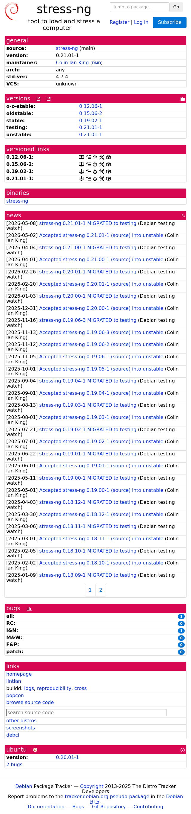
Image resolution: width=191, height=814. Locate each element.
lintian (13, 681)
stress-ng (67, 48)
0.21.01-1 (90, 127)
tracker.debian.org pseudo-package (107, 796)
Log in (141, 22)
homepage (19, 674)
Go (176, 6)
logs (29, 688)
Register (120, 22)
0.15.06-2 (90, 113)
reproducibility (54, 688)
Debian (23, 786)
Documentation (46, 807)
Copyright (91, 786)
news (13, 215)
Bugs (78, 807)
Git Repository (109, 807)
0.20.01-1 (67, 757)
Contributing (149, 807)
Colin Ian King (72, 62)
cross (80, 688)
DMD (96, 63)
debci (12, 735)
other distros (21, 720)
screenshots (20, 728)
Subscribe (169, 22)
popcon (15, 695)
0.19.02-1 (90, 120)
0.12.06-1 (90, 106)
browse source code (30, 702)
